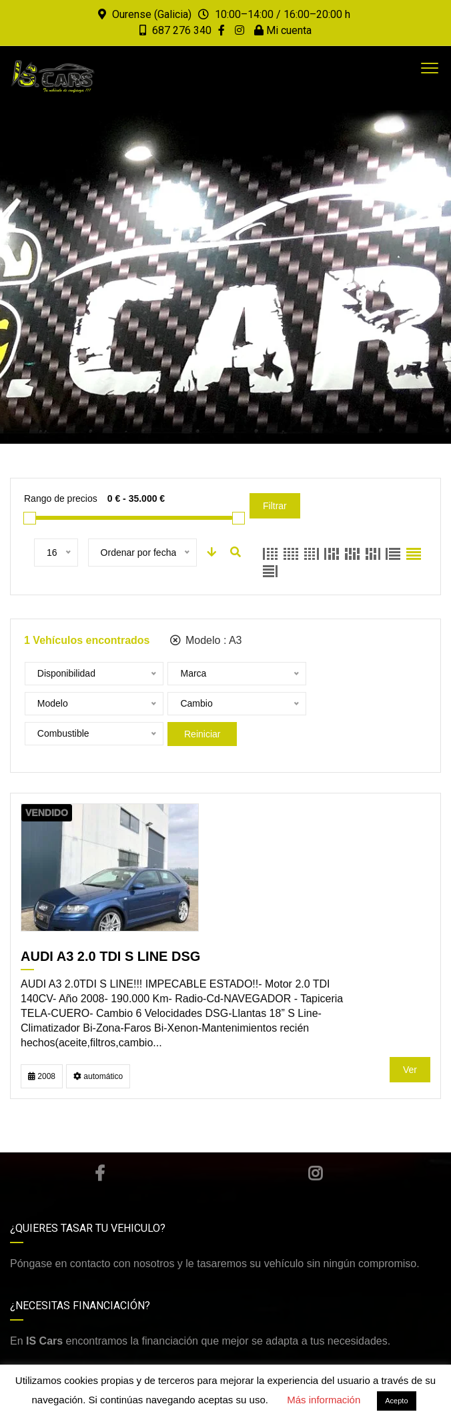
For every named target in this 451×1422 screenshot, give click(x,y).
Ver (410, 1039)
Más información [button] (323, 1399)
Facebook (100, 1143)
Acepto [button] (396, 1401)
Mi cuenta (283, 30)
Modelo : (206, 640)
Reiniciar (328, 704)
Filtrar (275, 505)
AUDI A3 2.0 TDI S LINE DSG (110, 926)
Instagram (315, 1143)
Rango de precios (60, 498)
